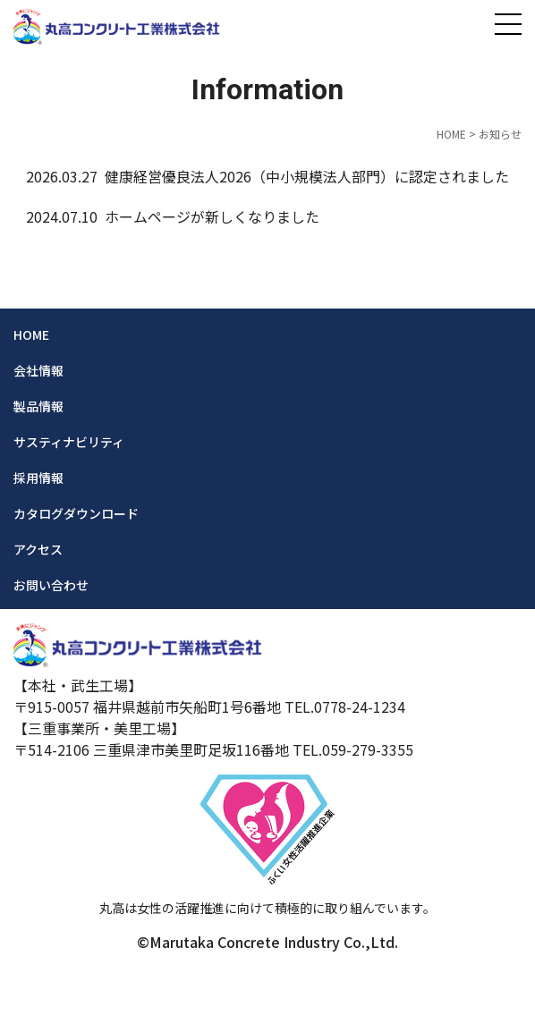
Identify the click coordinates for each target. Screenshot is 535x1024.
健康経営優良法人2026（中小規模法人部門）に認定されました (307, 176)
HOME (451, 133)
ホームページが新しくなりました (212, 216)
